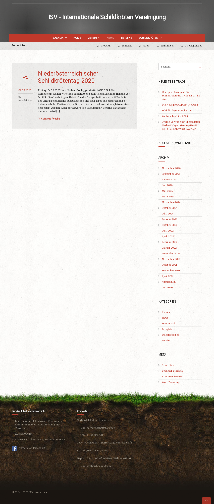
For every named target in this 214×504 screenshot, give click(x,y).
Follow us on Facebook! (28, 448)
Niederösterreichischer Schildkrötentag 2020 (68, 77)
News (110, 37)
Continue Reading (49, 118)
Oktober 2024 (169, 208)
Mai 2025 (167, 191)
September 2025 (171, 174)
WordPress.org (171, 382)
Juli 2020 (167, 287)
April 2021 (167, 276)
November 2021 (171, 259)
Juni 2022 (168, 230)
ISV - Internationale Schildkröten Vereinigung (107, 17)
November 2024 (171, 202)
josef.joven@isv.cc (97, 450)
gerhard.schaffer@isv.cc (101, 428)
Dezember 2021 (171, 253)
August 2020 (169, 282)
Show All (105, 45)
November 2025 (171, 168)
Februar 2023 (169, 219)
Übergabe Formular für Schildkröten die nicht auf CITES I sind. (181, 95)
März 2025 (168, 196)
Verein (92, 37)
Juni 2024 (167, 213)
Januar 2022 (169, 247)
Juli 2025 (167, 185)
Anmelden (168, 365)
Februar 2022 (169, 242)
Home (77, 37)
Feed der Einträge (172, 370)
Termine (126, 37)
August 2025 (169, 179)
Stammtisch (167, 45)
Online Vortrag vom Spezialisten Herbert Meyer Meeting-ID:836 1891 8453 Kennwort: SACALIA (181, 125)
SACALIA (58, 37)
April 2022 (168, 236)
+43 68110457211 (94, 435)
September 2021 (171, 270)
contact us (41, 492)
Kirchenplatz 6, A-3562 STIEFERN (45, 439)
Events (166, 312)
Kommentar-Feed (172, 376)
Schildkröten (148, 37)
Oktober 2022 (169, 225)
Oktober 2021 (169, 264)
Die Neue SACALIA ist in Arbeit (180, 104)
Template (127, 45)
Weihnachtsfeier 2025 (175, 116)
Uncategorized (193, 45)
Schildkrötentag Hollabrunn (178, 110)
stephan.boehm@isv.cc (100, 466)
